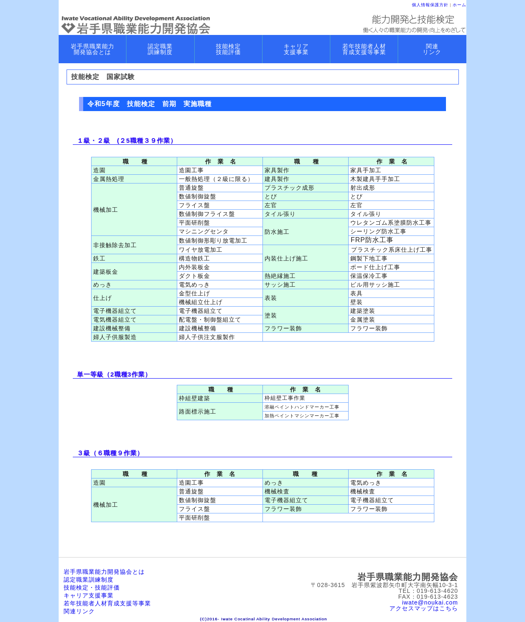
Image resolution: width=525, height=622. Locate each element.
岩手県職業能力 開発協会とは (92, 49)
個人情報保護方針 (430, 4)
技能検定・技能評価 (92, 587)
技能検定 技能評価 (228, 49)
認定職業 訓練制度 (160, 49)
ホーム (459, 4)
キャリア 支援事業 (296, 49)
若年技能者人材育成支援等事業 (107, 603)
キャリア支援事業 (89, 595)
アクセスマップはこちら (423, 608)
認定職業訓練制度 (89, 579)
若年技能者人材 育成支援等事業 (364, 49)
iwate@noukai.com (430, 602)
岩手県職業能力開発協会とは (104, 571)
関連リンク (79, 611)
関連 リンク (432, 49)
